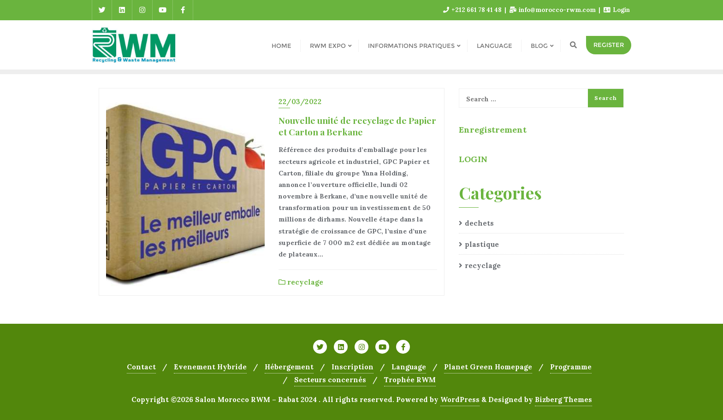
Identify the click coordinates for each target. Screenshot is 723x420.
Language (408, 366)
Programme (571, 366)
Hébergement (289, 366)
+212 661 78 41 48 (473, 10)
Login (617, 10)
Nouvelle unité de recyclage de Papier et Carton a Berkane (357, 126)
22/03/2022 (300, 101)
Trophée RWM (410, 379)
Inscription (352, 366)
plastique (482, 244)
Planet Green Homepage (488, 366)
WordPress (460, 399)
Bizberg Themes (563, 399)
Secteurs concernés (330, 379)
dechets (479, 223)
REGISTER (608, 44)
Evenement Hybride (210, 366)
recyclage (301, 282)
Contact (141, 366)
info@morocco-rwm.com (553, 10)
